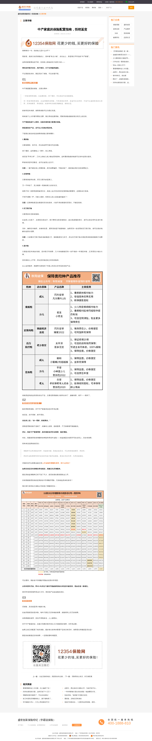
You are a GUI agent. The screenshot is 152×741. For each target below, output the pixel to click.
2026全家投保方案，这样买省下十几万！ (37, 691)
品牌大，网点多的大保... (121, 72)
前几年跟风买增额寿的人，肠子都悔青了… (37, 698)
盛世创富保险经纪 (24, 14)
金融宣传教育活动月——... (122, 54)
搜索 (131, 7)
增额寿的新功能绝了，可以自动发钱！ (36, 695)
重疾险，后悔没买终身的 (73, 698)
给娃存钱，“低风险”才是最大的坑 (76, 695)
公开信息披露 (54, 725)
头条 (116, 33)
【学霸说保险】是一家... (121, 51)
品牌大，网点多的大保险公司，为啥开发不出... (81, 688)
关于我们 (20, 725)
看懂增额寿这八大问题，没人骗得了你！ (37, 688)
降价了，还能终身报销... (121, 79)
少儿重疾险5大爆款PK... (121, 58)
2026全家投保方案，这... (121, 82)
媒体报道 (65, 725)
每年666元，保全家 (119, 75)
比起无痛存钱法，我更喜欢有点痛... (51, 676)
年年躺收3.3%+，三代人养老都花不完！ (37, 702)
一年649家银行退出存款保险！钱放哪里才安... (80, 691)
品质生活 (127, 37)
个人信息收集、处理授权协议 (36, 725)
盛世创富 (127, 25)
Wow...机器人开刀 (119, 65)
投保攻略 (35, 14)
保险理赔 (116, 25)
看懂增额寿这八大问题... (121, 68)
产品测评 (127, 29)
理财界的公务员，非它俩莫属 (82, 676)
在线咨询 (77, 725)
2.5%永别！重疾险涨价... (121, 61)
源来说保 (116, 29)
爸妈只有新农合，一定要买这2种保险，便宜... (80, 702)
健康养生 (116, 37)
